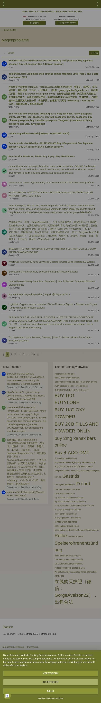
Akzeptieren (50, 682)
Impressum (42, 698)
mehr (50, 691)
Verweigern (50, 673)
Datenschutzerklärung (55, 698)
